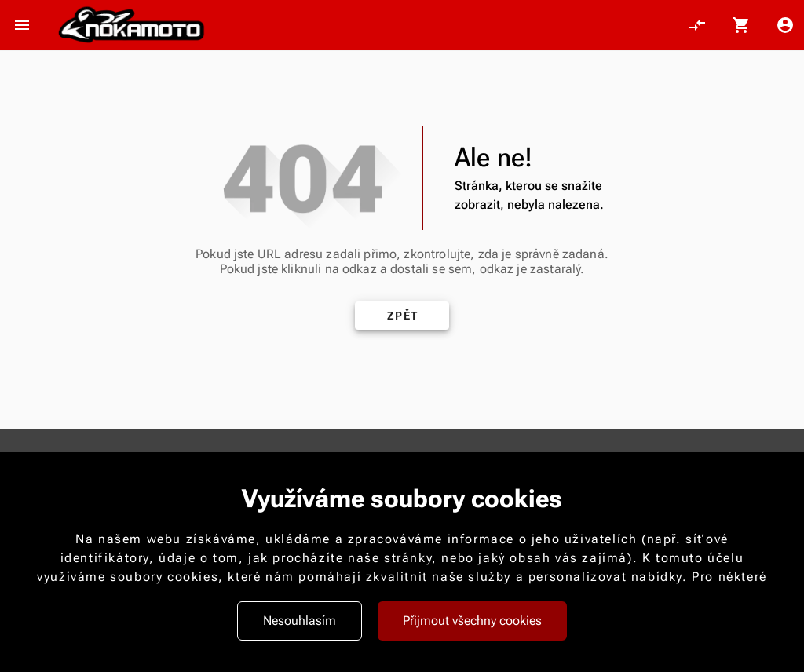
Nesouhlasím (299, 620)
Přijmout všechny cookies (472, 620)
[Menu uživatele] (785, 25)
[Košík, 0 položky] (741, 25)
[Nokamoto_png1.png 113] (131, 25)
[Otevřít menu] (22, 25)
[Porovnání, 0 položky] (697, 25)
